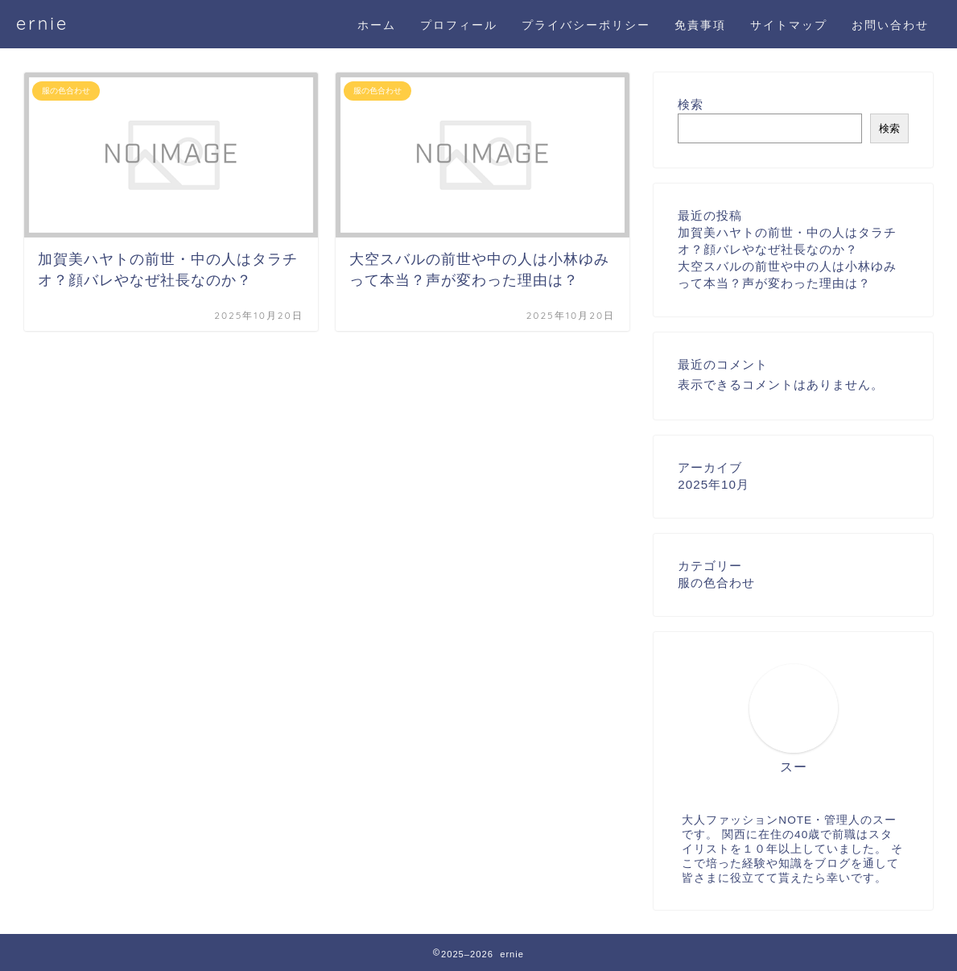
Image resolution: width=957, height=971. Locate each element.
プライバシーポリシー (586, 25)
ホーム (376, 25)
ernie (42, 23)
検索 (690, 104)
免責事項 (700, 25)
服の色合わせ (716, 582)
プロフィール (458, 25)
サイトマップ (788, 25)
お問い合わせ (890, 25)
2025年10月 (713, 484)
